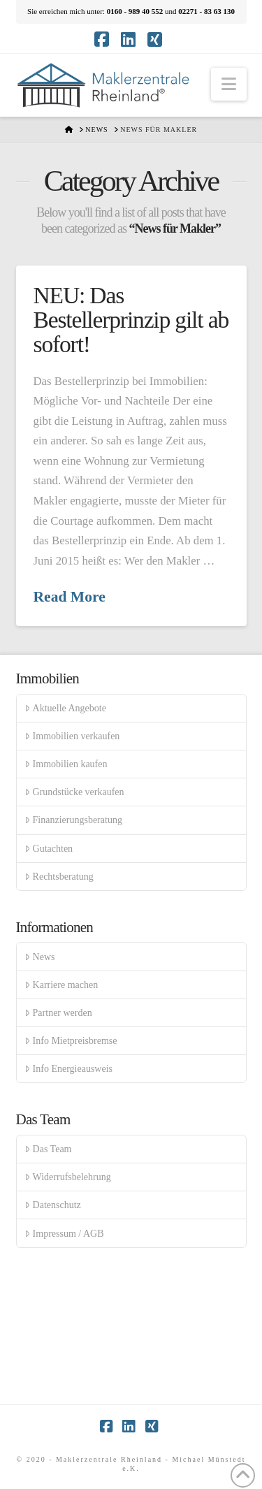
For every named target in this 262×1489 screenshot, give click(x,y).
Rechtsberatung (58, 876)
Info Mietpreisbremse (70, 1041)
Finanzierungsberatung (73, 820)
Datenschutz (52, 1205)
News (39, 957)
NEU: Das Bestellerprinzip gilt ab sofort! (131, 320)
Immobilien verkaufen (71, 736)
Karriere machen (61, 985)
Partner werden (58, 1013)
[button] (229, 84)
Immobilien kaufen (65, 764)
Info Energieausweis (68, 1068)
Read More (69, 596)
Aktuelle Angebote (65, 708)
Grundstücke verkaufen (74, 792)
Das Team (47, 1149)
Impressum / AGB (63, 1233)
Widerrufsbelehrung (67, 1177)
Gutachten (48, 848)
